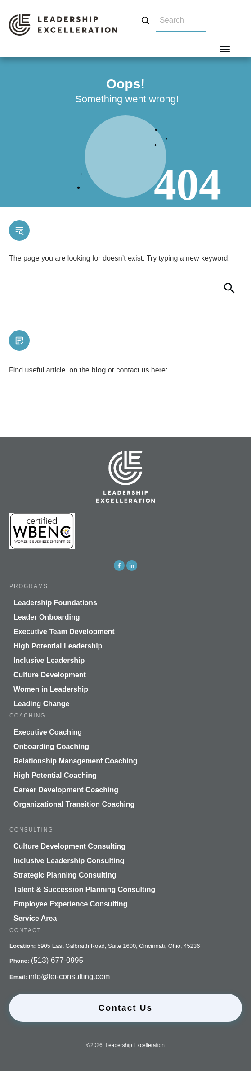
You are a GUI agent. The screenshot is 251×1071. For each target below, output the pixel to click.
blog (98, 370)
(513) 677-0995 (57, 960)
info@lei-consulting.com (69, 976)
